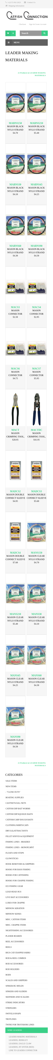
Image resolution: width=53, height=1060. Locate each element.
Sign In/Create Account (37, 24)
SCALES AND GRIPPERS (16, 980)
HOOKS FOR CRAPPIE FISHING (20, 881)
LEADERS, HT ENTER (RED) (21, 1047)
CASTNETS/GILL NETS (16, 803)
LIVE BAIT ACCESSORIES (17, 897)
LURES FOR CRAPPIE (15, 903)
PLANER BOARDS (14, 936)
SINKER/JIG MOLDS (15, 986)
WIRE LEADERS (14, 1030)
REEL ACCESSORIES (15, 942)
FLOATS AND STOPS (15, 853)
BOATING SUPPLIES (15, 797)
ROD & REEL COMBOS (16, 958)
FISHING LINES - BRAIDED (18, 842)
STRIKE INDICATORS (15, 1002)
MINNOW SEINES (13, 914)
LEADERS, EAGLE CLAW (20, 1044)
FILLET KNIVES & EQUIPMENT (20, 836)
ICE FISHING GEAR (14, 886)
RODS (8, 975)
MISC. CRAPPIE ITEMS (16, 925)
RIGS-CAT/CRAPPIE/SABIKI (18, 953)
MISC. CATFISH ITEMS (16, 919)
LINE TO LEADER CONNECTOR (23, 1050)
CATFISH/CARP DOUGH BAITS (19, 820)
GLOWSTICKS (12, 858)
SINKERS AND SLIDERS (16, 991)
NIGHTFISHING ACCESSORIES (19, 930)
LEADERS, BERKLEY (18, 1040)
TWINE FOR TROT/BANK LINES (20, 1025)
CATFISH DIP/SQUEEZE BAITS (19, 814)
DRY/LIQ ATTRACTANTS (17, 831)
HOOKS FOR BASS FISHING (18, 870)
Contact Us (31, 2)
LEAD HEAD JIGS (13, 892)
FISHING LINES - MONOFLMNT (20, 847)
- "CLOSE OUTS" (13, 792)
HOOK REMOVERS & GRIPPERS (20, 864)
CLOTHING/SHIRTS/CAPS (17, 825)
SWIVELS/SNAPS (13, 1014)
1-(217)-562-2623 (14, 2)
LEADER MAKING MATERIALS (23, 1037)
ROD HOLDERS (13, 969)
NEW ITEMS (11, 786)
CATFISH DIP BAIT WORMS (18, 809)
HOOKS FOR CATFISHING (17, 875)
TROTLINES (11, 1019)
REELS (9, 947)
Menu (12, 42)
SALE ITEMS (11, 781)
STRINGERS (11, 1008)
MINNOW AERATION (15, 908)
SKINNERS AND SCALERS (17, 997)
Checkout (22, 24)
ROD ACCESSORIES (14, 964)
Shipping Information (16, 6)
